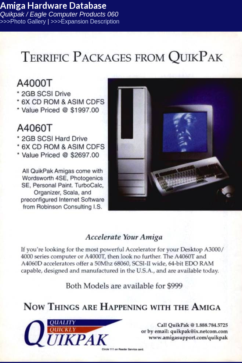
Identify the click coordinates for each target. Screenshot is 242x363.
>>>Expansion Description (85, 21)
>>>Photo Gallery (23, 21)
